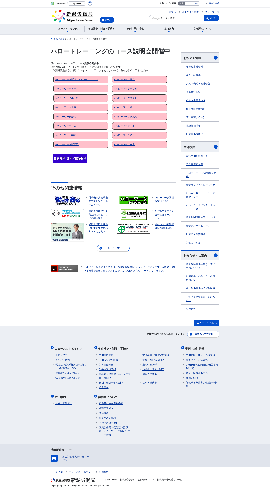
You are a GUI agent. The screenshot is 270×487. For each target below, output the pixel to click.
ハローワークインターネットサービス (200, 207)
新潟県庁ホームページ (198, 226)
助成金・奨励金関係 (153, 367)
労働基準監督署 (194, 164)
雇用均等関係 (149, 372)
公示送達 (191, 309)
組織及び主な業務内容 (111, 400)
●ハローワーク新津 (124, 79)
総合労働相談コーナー (198, 156)
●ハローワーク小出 (124, 125)
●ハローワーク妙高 (65, 116)
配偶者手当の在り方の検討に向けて (200, 278)
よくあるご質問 (190, 12)
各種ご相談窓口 (63, 400)
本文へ (172, 12)
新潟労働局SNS (194, 134)
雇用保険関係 (149, 363)
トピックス (61, 353)
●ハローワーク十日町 (125, 88)
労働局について (108, 394)
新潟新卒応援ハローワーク (200, 185)
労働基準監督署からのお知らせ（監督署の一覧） (71, 365)
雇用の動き (192, 376)
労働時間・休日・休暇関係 (200, 353)
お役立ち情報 (201, 58)
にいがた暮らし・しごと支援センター (200, 195)
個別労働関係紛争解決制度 (200, 288)
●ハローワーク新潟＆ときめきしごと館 (76, 79)
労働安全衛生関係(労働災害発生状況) (202, 365)
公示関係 (104, 385)
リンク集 (58, 468)
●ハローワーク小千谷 (66, 98)
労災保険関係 (106, 363)
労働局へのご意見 (204, 334)
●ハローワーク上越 (65, 107)
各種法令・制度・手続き (114, 347)
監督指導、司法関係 (197, 358)
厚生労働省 (214, 3)
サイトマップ (212, 12)
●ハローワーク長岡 (65, 88)
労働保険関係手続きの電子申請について (200, 266)
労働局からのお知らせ (67, 376)
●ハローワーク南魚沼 (125, 116)
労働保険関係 (106, 353)
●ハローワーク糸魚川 (125, 98)
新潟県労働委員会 (195, 234)
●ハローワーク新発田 (66, 144)
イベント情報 (62, 358)
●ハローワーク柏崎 (65, 135)
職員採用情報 (193, 125)
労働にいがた (193, 243)
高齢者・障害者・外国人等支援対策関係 (114, 374)
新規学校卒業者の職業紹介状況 (201, 383)
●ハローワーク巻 (123, 107)
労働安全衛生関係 (108, 358)
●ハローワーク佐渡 (124, 135)
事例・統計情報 (195, 347)
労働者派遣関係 (107, 367)
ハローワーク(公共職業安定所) (201, 175)
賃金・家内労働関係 (153, 358)
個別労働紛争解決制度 (111, 381)
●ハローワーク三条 (65, 125)
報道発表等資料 (194, 66)
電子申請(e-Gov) (195, 117)
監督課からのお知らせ (67, 371)
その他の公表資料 (108, 419)
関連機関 (201, 147)
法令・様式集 (193, 75)
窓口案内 (60, 394)
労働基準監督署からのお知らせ (200, 299)
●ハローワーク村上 (124, 144)
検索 (213, 18)
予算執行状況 (193, 92)
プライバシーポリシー (81, 468)
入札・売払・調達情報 (198, 83)
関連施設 (104, 409)
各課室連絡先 (106, 405)
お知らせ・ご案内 (201, 256)
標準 (181, 3)
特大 (197, 3)
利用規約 (104, 468)
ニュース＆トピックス (69, 347)
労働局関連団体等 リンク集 (201, 217)
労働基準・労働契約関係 (155, 353)
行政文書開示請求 (195, 100)
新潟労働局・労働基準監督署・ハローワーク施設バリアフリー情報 (114, 428)
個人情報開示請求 (195, 109)
